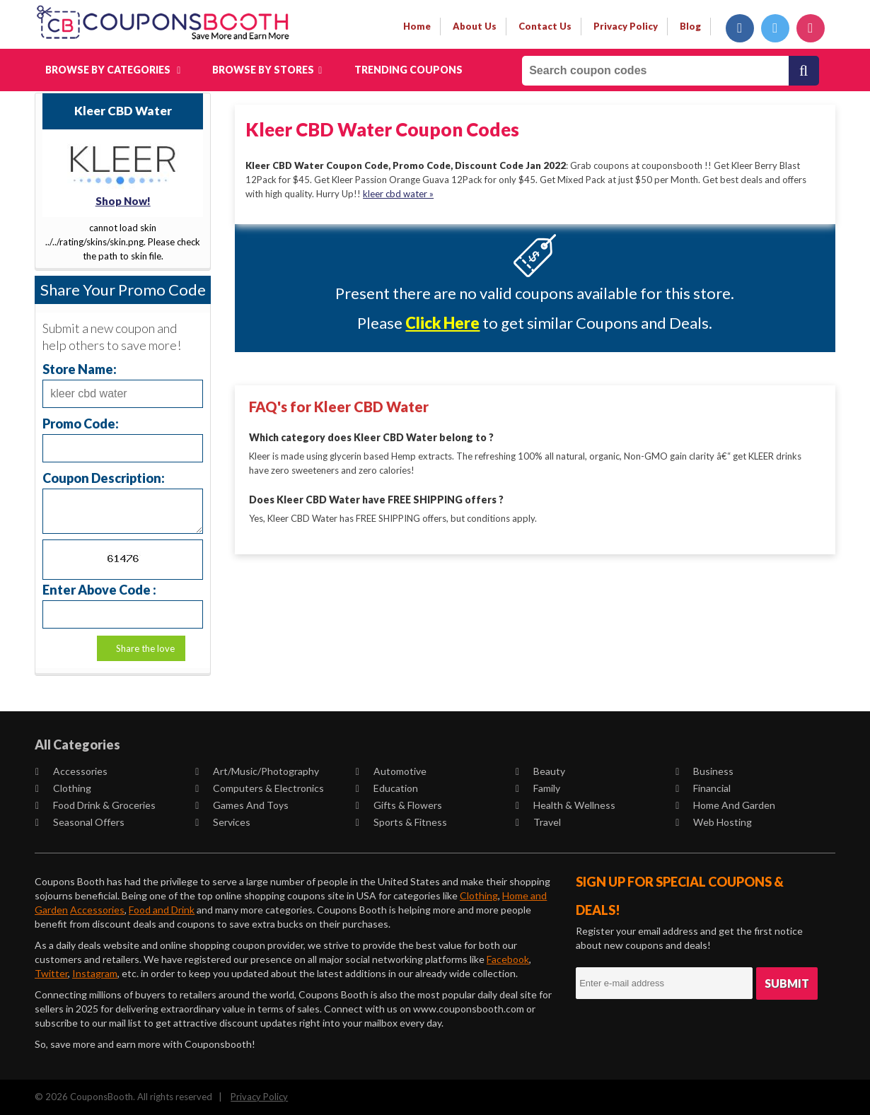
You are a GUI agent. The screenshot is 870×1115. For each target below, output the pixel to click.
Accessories (71, 771)
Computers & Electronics (260, 788)
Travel (538, 822)
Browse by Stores (267, 70)
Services (223, 822)
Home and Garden (725, 805)
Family (538, 788)
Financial (703, 788)
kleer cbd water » (398, 193)
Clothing (63, 788)
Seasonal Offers (79, 822)
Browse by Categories (112, 70)
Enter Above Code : (99, 589)
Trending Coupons (408, 70)
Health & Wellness (565, 805)
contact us (545, 26)
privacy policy (625, 26)
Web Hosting (713, 822)
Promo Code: (80, 423)
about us (475, 26)
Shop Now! (123, 200)
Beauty (540, 771)
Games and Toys (242, 805)
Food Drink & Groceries (95, 805)
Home (417, 26)
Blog (690, 26)
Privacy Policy (259, 1096)
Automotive (391, 771)
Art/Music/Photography (258, 771)
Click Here (442, 322)
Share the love (145, 648)
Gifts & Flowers (399, 805)
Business (704, 771)
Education (387, 788)
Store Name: (79, 368)
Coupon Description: (103, 477)
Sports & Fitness (401, 822)
